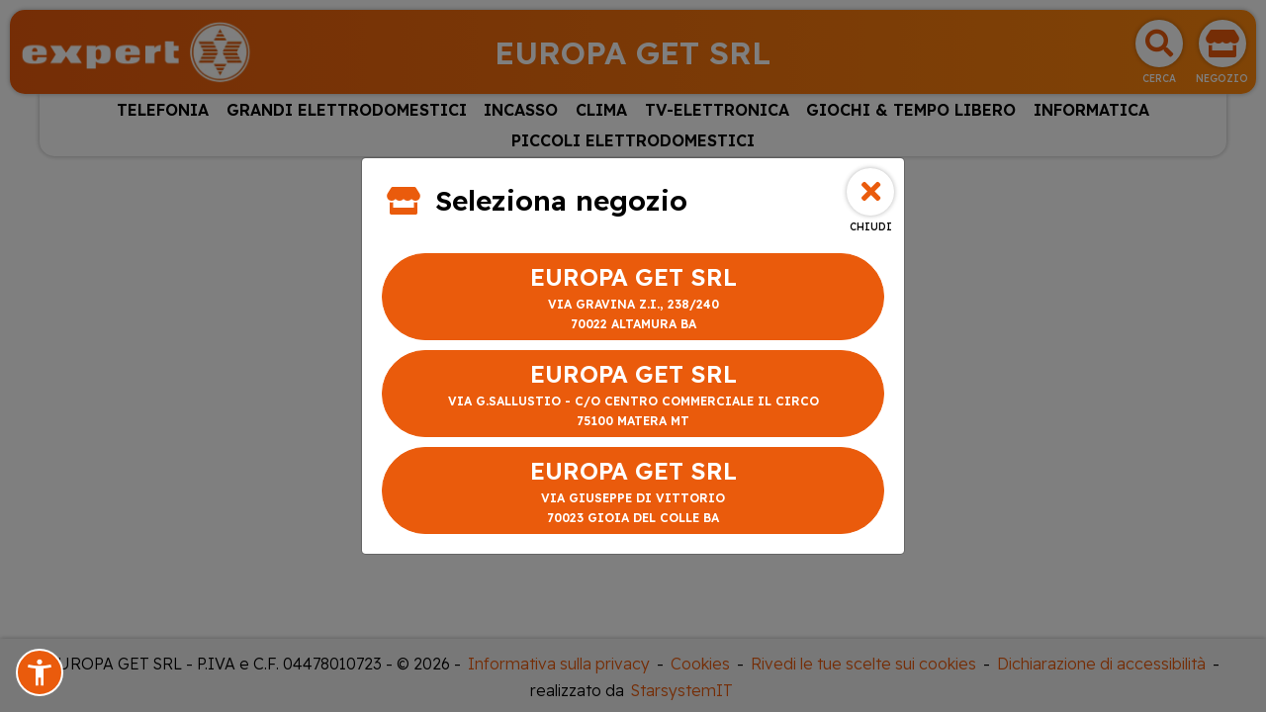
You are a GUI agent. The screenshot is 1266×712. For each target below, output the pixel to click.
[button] (39, 672)
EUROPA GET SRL (633, 298)
